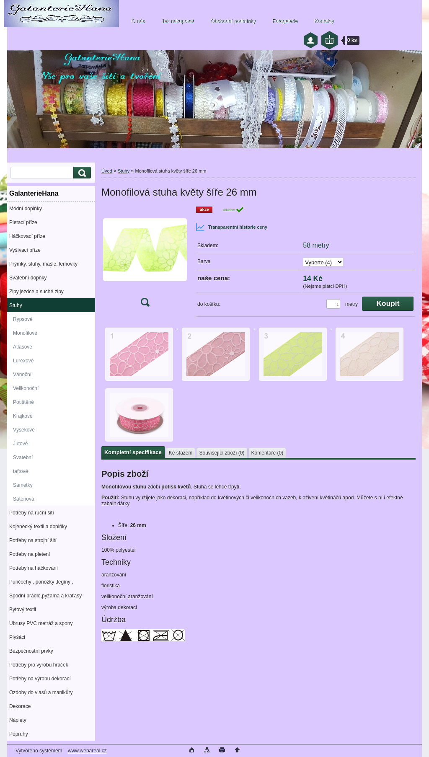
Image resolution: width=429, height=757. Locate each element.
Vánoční (22, 374)
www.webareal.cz (87, 751)
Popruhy (18, 734)
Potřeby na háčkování (33, 568)
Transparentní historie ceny (231, 227)
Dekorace (20, 706)
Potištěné (23, 402)
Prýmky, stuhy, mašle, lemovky (43, 264)
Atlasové (22, 347)
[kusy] (333, 304)
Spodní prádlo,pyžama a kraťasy (45, 596)
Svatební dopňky (28, 278)
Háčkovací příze (27, 236)
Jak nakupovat (177, 21)
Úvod (106, 170)
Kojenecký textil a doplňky (38, 527)
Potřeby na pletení (29, 554)
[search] (80, 173)
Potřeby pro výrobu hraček (38, 665)
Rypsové (23, 319)
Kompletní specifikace (133, 452)
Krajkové (23, 416)
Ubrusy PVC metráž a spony (40, 623)
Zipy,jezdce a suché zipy (36, 292)
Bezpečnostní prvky (31, 651)
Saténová (23, 499)
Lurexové (23, 361)
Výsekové (24, 430)
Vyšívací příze (25, 250)
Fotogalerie (284, 21)
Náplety (17, 720)
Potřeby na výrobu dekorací (40, 679)
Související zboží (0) (221, 453)
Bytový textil (22, 609)
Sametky (23, 485)
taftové (20, 471)
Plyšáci (17, 637)
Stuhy (15, 305)
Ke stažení (181, 453)
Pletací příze (23, 222)
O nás (138, 21)
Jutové (20, 444)
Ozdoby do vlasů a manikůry (40, 692)
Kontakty (324, 21)
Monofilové (25, 333)
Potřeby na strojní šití (33, 540)
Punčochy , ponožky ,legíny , (41, 582)
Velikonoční (26, 388)
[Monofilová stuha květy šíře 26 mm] (145, 259)
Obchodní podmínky (232, 21)
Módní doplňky (25, 209)
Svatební (23, 457)
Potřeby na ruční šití (31, 513)
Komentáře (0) (267, 453)
